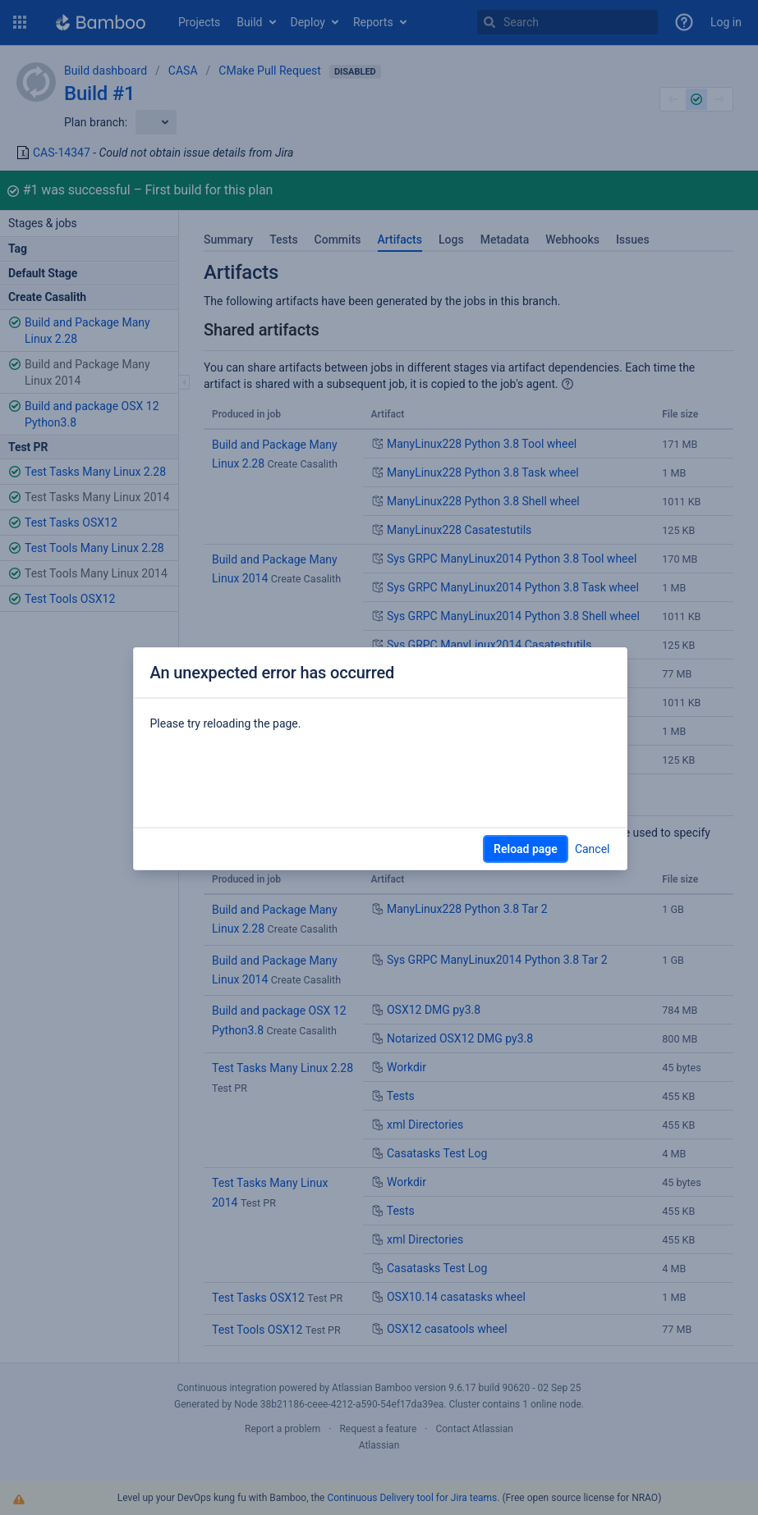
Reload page (526, 849)
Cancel (592, 849)
